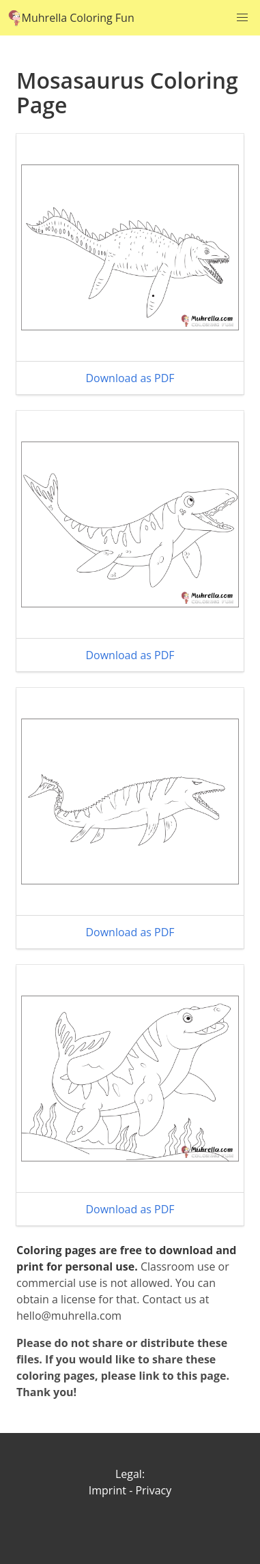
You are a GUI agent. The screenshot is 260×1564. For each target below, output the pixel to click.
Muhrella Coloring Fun (71, 17)
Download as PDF (129, 378)
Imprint (107, 1490)
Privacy (153, 1490)
